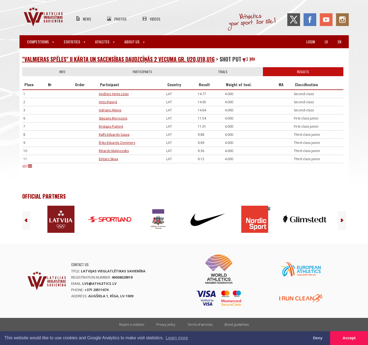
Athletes (105, 41)
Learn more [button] (177, 338)
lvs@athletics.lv (99, 283)
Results (303, 71)
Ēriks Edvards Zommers (117, 142)
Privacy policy (165, 324)
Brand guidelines (236, 324)
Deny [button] (318, 338)
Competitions (40, 41)
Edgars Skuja (108, 159)
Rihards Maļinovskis (114, 151)
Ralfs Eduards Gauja (114, 134)
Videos (155, 19)
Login (310, 41)
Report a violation (131, 324)
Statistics (74, 41)
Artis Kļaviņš (108, 102)
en (339, 41)
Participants (142, 71)
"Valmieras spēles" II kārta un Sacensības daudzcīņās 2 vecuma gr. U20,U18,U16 (118, 59)
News (87, 19)
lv (326, 41)
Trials (222, 71)
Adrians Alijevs (110, 110)
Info (62, 71)
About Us (134, 41)
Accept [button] (349, 338)
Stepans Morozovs (113, 118)
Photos (120, 19)
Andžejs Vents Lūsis (114, 94)
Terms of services (200, 324)
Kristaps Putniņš (111, 126)
